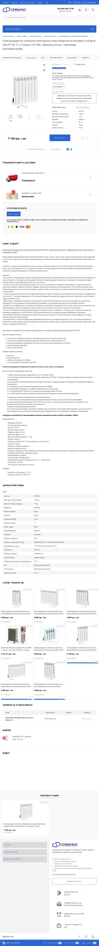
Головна (6, 2)
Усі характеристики (83, 107)
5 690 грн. (16, 618)
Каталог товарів (49, 29)
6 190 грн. (82, 655)
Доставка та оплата (27, 2)
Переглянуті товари (49, 795)
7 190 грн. (10, 830)
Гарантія (14, 2)
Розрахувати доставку (35, 149)
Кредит (40, 2)
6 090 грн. (49, 655)
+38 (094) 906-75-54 (65, 8)
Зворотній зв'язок (74, 881)
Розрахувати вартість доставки (19, 162)
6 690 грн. (82, 618)
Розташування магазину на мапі (64, 874)
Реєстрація (77, 2)
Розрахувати (28, 180)
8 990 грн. (49, 618)
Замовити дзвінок (65, 11)
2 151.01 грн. (16, 655)
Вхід (69, 2)
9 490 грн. (16, 691)
